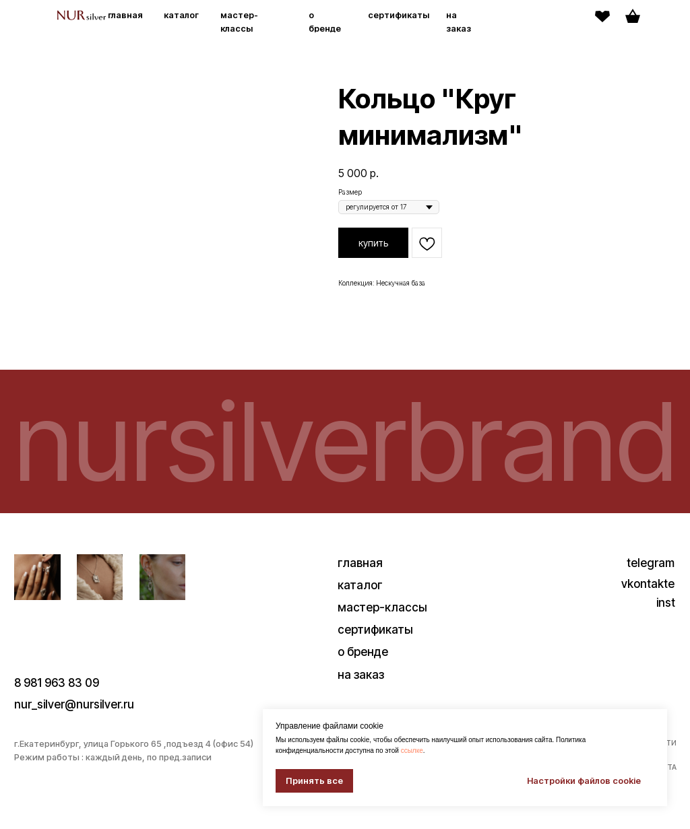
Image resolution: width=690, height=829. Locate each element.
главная (125, 15)
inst (665, 617)
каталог (181, 15)
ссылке (412, 750)
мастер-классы (382, 621)
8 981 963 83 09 (56, 697)
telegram (651, 577)
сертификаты (398, 15)
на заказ (361, 689)
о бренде (363, 666)
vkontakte (648, 598)
